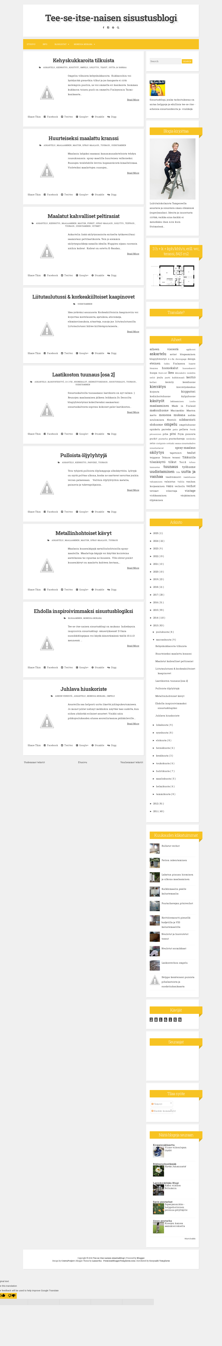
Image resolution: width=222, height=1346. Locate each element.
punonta (190, 433)
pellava (184, 429)
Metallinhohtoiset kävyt (83, 532)
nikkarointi (187, 419)
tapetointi (178, 452)
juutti (168, 377)
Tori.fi (184, 462)
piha (166, 433)
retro (153, 443)
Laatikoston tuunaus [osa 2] (83, 374)
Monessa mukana (83, 44)
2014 (156, 617)
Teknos (167, 457)
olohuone (157, 424)
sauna (178, 443)
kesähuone (189, 382)
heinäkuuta (163, 747)
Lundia (192, 401)
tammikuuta (163, 794)
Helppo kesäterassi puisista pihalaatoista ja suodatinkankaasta (178, 982)
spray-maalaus (91, 145)
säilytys (94, 67)
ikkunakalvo (181, 373)
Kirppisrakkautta (164, 1144)
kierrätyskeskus (98, 381)
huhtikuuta (163, 770)
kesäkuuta (162, 755)
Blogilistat (60, 44)
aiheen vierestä (64, 695)
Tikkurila (188, 457)
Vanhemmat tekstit (131, 761)
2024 (156, 540)
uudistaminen (118, 145)
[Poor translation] (12, 1296)
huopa (154, 372)
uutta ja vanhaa (118, 67)
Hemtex (156, 368)
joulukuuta (163, 631)
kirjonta (165, 391)
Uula (178, 472)
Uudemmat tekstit (34, 761)
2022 (156, 556)
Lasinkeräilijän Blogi (166, 1182)
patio (176, 429)
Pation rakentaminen (174, 860)
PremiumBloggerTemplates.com (119, 1260)
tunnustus (156, 467)
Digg (111, 116)
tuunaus (105, 145)
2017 (156, 594)
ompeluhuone (187, 424)
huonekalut (81, 381)
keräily (174, 382)
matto (154, 415)
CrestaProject (68, 1260)
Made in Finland (183, 405)
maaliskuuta (164, 778)
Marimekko (179, 410)
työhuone (188, 467)
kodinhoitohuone (165, 396)
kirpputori (188, 391)
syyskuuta (162, 732)
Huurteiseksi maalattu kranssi (83, 138)
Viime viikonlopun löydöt (176, 1149)
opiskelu (156, 429)
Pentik (192, 429)
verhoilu (180, 486)
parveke (92, 461)
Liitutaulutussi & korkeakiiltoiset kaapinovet (83, 296)
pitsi (174, 434)
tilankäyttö (159, 462)
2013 (156, 625)
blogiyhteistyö (56, 381)
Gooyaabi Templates (159, 1260)
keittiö (190, 377)
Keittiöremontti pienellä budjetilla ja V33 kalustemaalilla (176, 922)
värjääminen (188, 495)
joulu (161, 377)
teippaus (130, 223)
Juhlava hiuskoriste (83, 688)
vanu (170, 486)
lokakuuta (162, 724)
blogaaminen (75, 617)
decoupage (181, 359)
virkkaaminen (165, 495)
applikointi (190, 349)
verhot (190, 486)
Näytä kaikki (190, 1238)
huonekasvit (189, 368)
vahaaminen (157, 481)
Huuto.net (163, 373)
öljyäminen (156, 500)
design (191, 358)
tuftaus (192, 462)
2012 (156, 803)
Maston (77, 145)
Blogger (140, 1258)
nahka (191, 415)
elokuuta (161, 740)
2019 (156, 579)
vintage (190, 490)
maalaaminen (64, 145)
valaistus (170, 481)
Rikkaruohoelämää (164, 1163)
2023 (156, 548)
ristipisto (161, 443)
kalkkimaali (179, 377)
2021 (156, 563)
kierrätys (62, 67)
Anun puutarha (162, 1220)
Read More (133, 99)
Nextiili (173, 419)
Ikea (171, 372)
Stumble (98, 116)
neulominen (158, 419)
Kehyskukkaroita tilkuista (83, 60)
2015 (156, 609)
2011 (155, 811)
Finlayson (181, 363)
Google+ (82, 116)
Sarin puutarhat (163, 1201)
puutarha (163, 438)
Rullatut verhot (171, 845)
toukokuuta (163, 763)
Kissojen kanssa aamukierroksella (175, 1225)
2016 (156, 602)
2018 (156, 586)
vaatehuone (189, 477)
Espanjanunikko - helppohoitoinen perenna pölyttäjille (176, 1207)
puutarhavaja (177, 438)
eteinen (157, 363)
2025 (156, 533)
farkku (168, 363)
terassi (177, 457)
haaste (192, 363)
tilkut (104, 67)
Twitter (67, 116)
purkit (91, 223)
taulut (191, 452)
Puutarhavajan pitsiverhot (177, 903)
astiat (175, 354)
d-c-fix (69, 381)
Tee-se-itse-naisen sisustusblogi (111, 17)
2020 (156, 571)
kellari (157, 382)
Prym (181, 433)
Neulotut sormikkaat (174, 948)
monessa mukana (92, 617)
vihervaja (175, 490)
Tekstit (157, 1103)
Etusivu (31, 44)
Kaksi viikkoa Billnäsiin (173, 1187)
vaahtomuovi (174, 476)
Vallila (181, 481)
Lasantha (97, 1260)
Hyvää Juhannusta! (175, 1166)
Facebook (51, 116)
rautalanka (190, 438)
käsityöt (74, 67)
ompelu (84, 67)
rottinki (170, 443)
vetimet (96, 225)
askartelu (49, 67)
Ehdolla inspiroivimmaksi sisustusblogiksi (83, 610)
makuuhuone (160, 410)
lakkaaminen (179, 401)
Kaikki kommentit (164, 1110)
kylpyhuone (188, 396)
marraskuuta (164, 639)
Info (45, 44)
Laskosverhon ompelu (175, 962)
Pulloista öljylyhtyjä (83, 454)
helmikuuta (163, 786)
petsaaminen (156, 434)
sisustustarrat (162, 448)
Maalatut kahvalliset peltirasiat (83, 215)
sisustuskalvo (117, 381)
